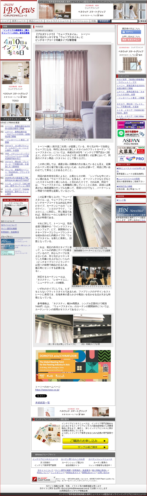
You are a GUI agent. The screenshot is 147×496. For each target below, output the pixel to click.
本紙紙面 (104, 21)
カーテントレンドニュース (100, 459)
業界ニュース (19, 21)
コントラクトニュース (57, 21)
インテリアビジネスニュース (45, 459)
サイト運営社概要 (9, 228)
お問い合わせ (103, 472)
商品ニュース (36, 21)
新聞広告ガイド (89, 472)
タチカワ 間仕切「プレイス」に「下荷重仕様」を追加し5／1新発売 (17, 164)
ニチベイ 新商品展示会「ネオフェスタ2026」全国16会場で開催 (17, 134)
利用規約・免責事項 (10, 232)
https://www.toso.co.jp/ (47, 390)
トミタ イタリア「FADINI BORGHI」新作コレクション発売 (17, 191)
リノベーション (80, 21)
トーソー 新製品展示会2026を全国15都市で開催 (17, 127)
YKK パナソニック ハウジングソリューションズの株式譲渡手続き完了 (17, 155)
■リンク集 (121, 200)
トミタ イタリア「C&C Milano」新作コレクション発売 (17, 184)
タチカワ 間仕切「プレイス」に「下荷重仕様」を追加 (130, 105)
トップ (5, 21)
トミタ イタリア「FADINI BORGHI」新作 (130, 111)
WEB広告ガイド (73, 472)
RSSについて (43, 472)
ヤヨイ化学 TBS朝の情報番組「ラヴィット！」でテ (130, 80)
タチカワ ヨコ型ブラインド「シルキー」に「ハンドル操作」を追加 (17, 148)
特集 (94, 21)
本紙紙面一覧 (42, 402)
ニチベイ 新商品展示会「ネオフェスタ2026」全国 (130, 93)
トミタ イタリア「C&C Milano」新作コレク (130, 117)
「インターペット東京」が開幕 (130, 98)
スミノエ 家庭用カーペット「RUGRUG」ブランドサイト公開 (17, 172)
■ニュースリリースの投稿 (128, 179)
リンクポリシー (57, 472)
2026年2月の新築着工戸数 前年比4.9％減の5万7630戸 (17, 179)
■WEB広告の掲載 (124, 186)
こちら (142, 220)
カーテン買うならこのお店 (73, 459)
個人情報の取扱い (100, 470)
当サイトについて (9, 225)
